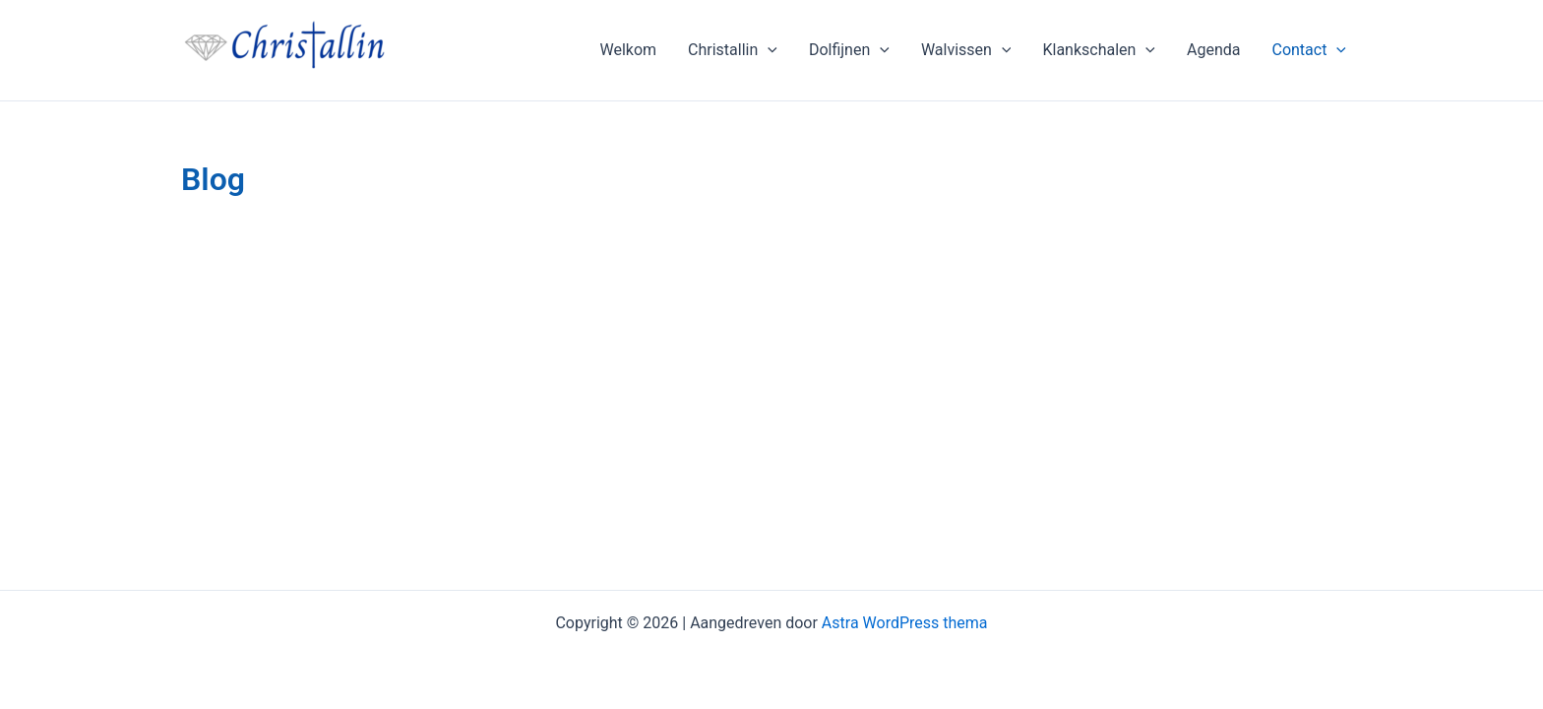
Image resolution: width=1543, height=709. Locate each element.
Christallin (732, 50)
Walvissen (966, 50)
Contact (1308, 50)
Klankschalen (1098, 50)
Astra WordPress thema (905, 622)
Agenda (1213, 49)
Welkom (627, 49)
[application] (767, 50)
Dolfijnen (849, 50)
